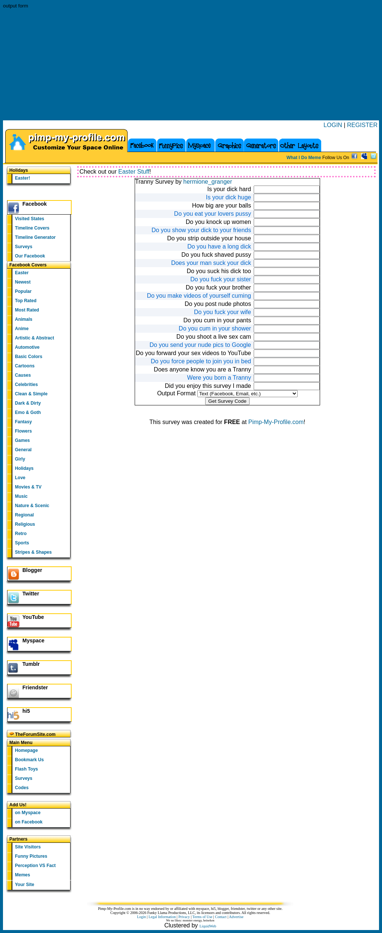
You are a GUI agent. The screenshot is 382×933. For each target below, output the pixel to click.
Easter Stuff (133, 171)
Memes (22, 874)
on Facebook (29, 822)
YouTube (33, 617)
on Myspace (28, 812)
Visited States (29, 218)
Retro (20, 533)
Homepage (26, 750)
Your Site (24, 884)
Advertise (236, 917)
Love (20, 477)
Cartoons (25, 366)
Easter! (22, 178)
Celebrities (26, 384)
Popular (23, 291)
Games (22, 440)
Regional (24, 515)
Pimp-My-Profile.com (276, 422)
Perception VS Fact (35, 865)
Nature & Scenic (32, 505)
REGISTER (362, 125)
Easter (22, 272)
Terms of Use (202, 917)
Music (21, 496)
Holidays (24, 468)
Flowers (23, 431)
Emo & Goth (28, 412)
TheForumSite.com (32, 734)
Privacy (184, 917)
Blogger (32, 570)
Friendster (35, 687)
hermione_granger (207, 181)
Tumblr (31, 664)
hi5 (26, 711)
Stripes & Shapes (33, 552)
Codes (22, 787)
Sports (22, 542)
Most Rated (27, 310)
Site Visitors (28, 847)
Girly (20, 459)
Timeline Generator (35, 237)
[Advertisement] (191, 64)
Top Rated (26, 300)
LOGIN (332, 125)
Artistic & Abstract (34, 338)
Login (141, 917)
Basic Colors (28, 356)
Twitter (30, 594)
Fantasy (23, 421)
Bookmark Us (29, 759)
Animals (23, 319)
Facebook (34, 204)
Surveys (23, 246)
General (23, 449)
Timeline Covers (32, 228)
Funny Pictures (31, 856)
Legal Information (162, 917)
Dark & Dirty (28, 403)
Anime (22, 328)
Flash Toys (26, 769)
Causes (23, 375)
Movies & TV (28, 487)
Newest (23, 282)
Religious (25, 524)
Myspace (33, 640)
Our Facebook (30, 256)
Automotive (27, 347)
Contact (220, 917)
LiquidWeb (208, 926)
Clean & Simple (31, 393)
